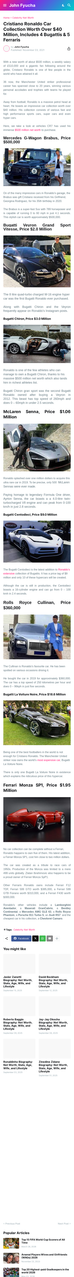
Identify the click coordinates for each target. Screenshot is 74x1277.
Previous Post (12, 1223)
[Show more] (57, 938)
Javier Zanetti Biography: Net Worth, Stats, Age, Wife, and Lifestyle (17, 981)
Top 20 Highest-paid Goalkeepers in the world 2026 (45, 1271)
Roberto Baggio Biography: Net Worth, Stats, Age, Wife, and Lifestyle (17, 1024)
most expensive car (48, 760)
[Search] (69, 5)
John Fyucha (22, 5)
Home (6, 18)
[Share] (68, 48)
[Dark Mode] (63, 5)
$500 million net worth (28, 130)
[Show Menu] (4, 5)
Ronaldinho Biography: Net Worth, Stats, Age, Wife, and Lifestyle (18, 1065)
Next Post (63, 1223)
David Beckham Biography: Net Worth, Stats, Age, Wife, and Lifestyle (53, 981)
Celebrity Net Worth (23, 18)
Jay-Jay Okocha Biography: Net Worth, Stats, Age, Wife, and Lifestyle (53, 1024)
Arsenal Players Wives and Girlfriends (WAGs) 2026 (44, 1256)
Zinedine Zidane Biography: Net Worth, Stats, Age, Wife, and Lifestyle (53, 1066)
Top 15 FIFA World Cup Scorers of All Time (43, 1241)
